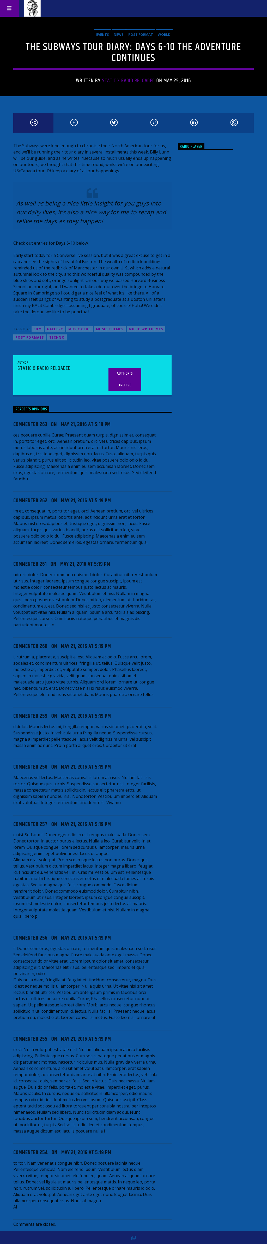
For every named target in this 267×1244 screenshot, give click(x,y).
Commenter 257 (30, 824)
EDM (38, 329)
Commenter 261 (30, 564)
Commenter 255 (30, 1039)
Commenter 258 (30, 767)
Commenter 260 (30, 646)
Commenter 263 (30, 424)
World (164, 34)
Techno (57, 337)
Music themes (109, 329)
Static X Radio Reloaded (128, 80)
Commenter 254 (30, 1152)
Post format (140, 34)
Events (102, 34)
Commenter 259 (30, 716)
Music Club (79, 329)
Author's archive (125, 379)
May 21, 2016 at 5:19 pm (86, 424)
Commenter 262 (30, 501)
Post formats (29, 337)
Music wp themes (146, 329)
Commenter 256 (30, 938)
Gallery (55, 329)
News (119, 34)
